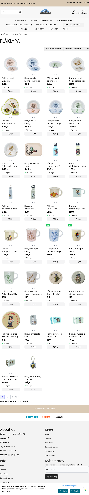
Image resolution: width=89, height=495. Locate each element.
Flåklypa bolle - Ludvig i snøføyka (54, 122)
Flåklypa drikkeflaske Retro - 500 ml (10, 207)
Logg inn (86, 3)
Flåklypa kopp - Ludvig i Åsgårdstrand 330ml (31, 250)
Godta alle (75, 491)
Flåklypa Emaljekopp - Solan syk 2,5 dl (10, 250)
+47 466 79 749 (9, 451)
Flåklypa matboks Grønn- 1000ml (77, 335)
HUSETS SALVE (20, 20)
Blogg (47, 434)
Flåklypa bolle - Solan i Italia (76, 122)
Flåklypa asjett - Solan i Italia (54, 79)
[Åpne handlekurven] (83, 12)
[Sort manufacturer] (54, 49)
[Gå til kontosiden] (74, 12)
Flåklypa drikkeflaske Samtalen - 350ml (32, 207)
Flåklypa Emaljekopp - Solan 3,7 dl (78, 207)
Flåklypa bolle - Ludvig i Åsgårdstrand (31, 122)
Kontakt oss (71, 3)
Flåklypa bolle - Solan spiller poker (10, 165)
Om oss (48, 439)
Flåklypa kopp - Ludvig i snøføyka (54, 250)
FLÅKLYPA (23, 34)
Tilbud (65, 29)
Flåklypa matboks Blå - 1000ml (54, 335)
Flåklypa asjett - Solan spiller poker (77, 79)
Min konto (79, 3)
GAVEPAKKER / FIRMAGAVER (41, 20)
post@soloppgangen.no (9, 455)
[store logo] (45, 12)
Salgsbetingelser (51, 447)
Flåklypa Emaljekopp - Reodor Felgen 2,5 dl (55, 207)
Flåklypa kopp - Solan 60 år (76, 250)
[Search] (20, 12)
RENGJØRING (39, 29)
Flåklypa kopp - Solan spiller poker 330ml (32, 293)
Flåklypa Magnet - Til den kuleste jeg (10, 335)
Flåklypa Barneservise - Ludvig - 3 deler (9, 122)
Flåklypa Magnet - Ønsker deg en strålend (77, 293)
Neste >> (15, 397)
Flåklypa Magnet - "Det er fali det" (55, 292)
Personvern (49, 451)
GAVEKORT (53, 29)
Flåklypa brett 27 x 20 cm (32, 165)
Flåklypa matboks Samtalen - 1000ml (10, 378)
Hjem (2, 34)
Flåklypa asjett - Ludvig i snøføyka (32, 79)
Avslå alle (63, 491)
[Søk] (11, 12)
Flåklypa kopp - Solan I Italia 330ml (10, 292)
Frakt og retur (50, 455)
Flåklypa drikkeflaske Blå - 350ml (54, 165)
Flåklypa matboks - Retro (32, 335)
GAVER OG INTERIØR (12, 34)
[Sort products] (76, 49)
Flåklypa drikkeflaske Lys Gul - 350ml (77, 165)
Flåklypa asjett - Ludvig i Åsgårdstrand (9, 79)
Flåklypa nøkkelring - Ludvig (32, 378)
